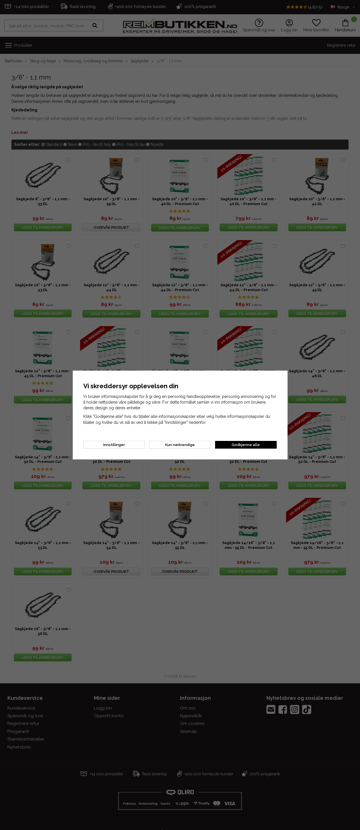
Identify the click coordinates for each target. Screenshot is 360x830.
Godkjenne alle (246, 445)
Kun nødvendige (180, 445)
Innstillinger (114, 445)
